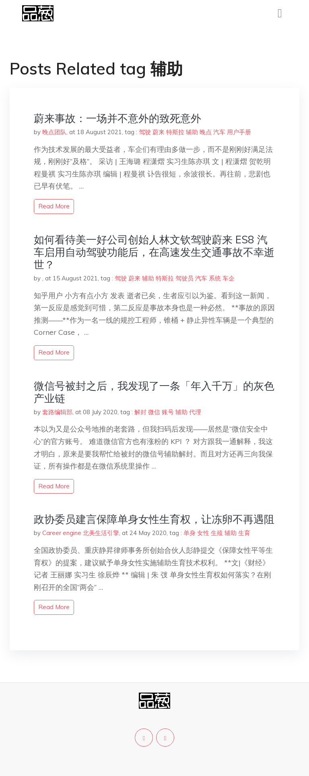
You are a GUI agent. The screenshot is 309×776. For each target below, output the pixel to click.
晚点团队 (54, 132)
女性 (203, 533)
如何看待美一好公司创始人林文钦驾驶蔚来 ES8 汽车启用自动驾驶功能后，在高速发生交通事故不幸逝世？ (154, 252)
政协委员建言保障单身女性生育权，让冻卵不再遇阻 (154, 519)
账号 (168, 412)
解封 (140, 412)
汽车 (219, 132)
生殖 (217, 533)
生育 (244, 533)
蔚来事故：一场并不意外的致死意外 (117, 118)
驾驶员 (184, 278)
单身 (189, 533)
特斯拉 (175, 132)
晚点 (206, 132)
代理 (195, 412)
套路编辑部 (57, 412)
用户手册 (239, 132)
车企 (228, 278)
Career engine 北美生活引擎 (80, 533)
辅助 (192, 132)
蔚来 (158, 132)
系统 (215, 278)
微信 (154, 412)
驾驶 (145, 132)
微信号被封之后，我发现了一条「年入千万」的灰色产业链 (154, 392)
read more (54, 206)
